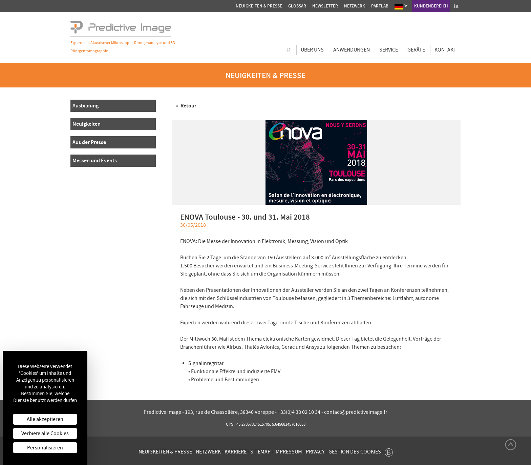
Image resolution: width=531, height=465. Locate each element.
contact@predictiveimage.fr (355, 412)
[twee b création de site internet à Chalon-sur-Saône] (389, 451)
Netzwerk (354, 6)
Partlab (379, 6)
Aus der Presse (89, 142)
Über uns (312, 49)
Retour (187, 105)
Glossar (297, 6)
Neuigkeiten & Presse (259, 6)
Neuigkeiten (86, 123)
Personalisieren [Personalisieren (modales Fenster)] (45, 447)
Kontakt (445, 49)
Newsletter (325, 6)
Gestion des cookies (354, 451)
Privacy (315, 451)
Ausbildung (85, 105)
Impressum (288, 451)
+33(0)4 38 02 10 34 (299, 412)
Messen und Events (94, 160)
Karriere (236, 451)
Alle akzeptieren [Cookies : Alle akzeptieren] (45, 419)
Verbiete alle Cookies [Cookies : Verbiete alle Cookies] (45, 433)
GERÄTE (416, 49)
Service (388, 49)
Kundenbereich (431, 6)
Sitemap (260, 451)
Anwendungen (351, 49)
